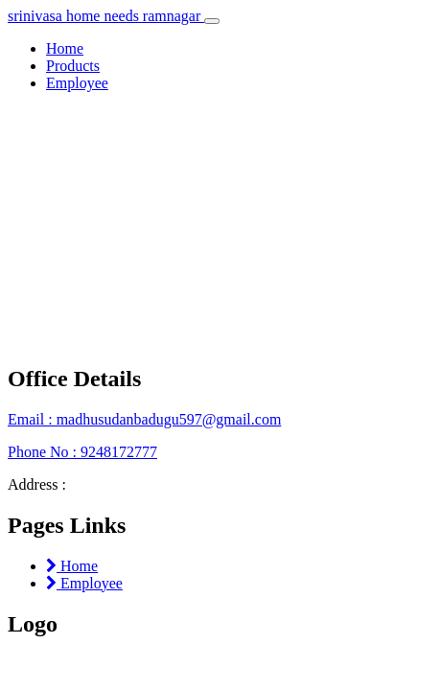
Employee (77, 83)
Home (64, 48)
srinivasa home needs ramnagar (106, 16)
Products (73, 66)
